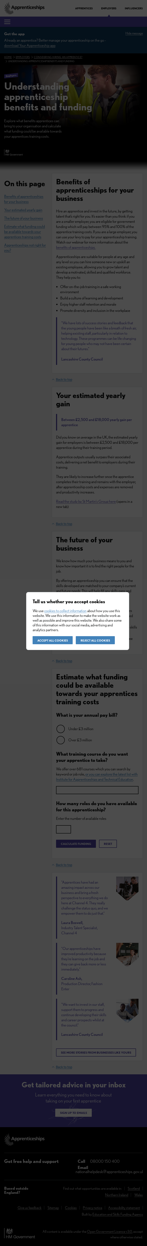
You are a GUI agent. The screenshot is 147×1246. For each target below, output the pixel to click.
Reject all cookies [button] (95, 640)
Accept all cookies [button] (52, 640)
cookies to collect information (65, 610)
